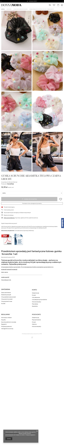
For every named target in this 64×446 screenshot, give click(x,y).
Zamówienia (5, 289)
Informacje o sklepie (6, 317)
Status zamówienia (6, 292)
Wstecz (3, 9)
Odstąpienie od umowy (7, 328)
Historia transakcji (36, 301)
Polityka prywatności (6, 326)
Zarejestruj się (35, 293)
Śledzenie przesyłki (6, 294)
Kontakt (3, 303)
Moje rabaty (35, 304)
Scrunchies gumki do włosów (20, 9)
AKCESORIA (9, 9)
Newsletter (35, 306)
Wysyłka (3, 319)
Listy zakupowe (36, 297)
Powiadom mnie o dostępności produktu (32, 203)
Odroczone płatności (9, 217)
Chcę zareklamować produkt (8, 297)
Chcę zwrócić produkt (6, 299)
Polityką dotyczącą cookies (11, 433)
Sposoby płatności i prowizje (8, 322)
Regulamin (4, 324)
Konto (34, 290)
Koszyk (34, 295)
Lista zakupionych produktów (39, 299)
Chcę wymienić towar (6, 301)
